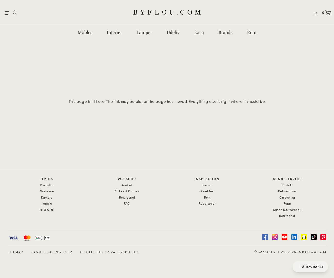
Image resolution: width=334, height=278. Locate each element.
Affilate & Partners (126, 191)
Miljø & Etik (46, 209)
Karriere (46, 197)
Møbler (85, 32)
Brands (225, 32)
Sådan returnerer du (287, 209)
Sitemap (15, 252)
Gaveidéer (207, 191)
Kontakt (46, 203)
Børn (199, 32)
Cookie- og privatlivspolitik (109, 252)
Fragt (287, 203)
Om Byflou (47, 185)
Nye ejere (47, 191)
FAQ (127, 203)
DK (315, 13)
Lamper (144, 32)
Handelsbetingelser (51, 252)
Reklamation (287, 191)
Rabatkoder (207, 203)
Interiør (114, 32)
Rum (251, 32)
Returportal (127, 197)
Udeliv (173, 32)
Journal (207, 185)
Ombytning (287, 197)
